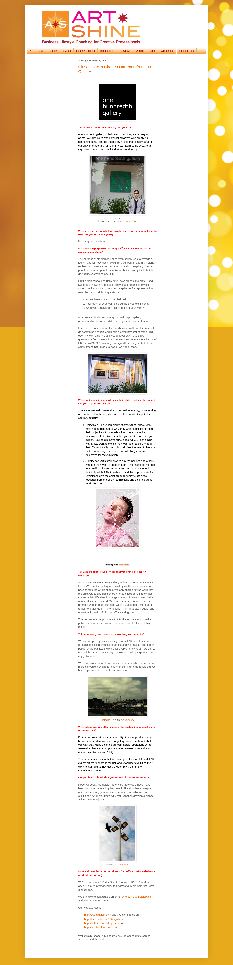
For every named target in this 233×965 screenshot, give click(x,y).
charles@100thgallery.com (137, 896)
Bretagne (105, 720)
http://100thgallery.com (97, 914)
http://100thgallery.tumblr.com (101, 927)
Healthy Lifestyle (85, 50)
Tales (152, 50)
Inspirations (106, 50)
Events (67, 50)
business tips (186, 50)
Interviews (124, 50)
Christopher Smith (121, 865)
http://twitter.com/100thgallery (101, 923)
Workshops (167, 50)
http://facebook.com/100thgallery (103, 919)
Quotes (140, 50)
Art (31, 50)
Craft (41, 50)
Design (54, 50)
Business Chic (128, 221)
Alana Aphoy (127, 720)
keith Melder (124, 565)
